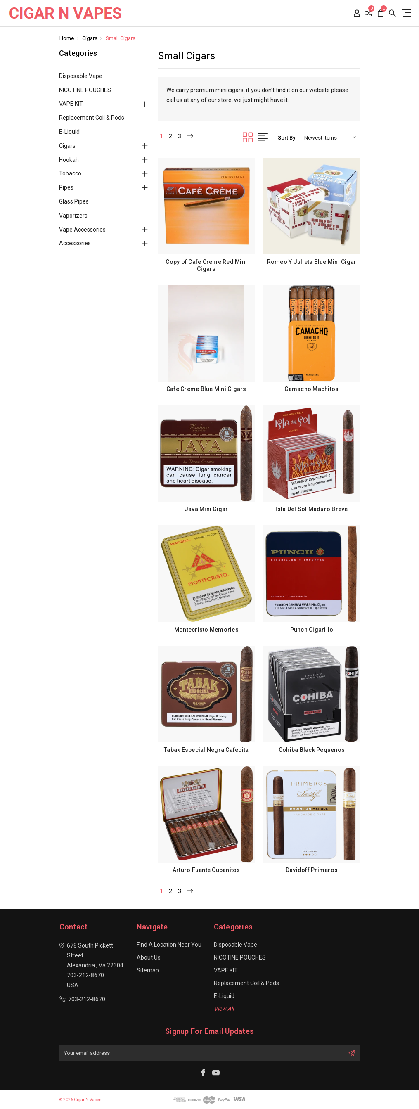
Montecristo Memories (206, 629)
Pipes (66, 187)
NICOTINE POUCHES (85, 90)
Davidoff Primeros (312, 870)
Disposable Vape (80, 76)
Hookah (69, 159)
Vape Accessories (82, 229)
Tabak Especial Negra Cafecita (206, 749)
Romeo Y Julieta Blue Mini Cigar (312, 261)
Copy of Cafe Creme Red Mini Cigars (206, 265)
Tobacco (70, 173)
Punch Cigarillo (312, 629)
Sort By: (287, 138)
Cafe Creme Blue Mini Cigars (206, 389)
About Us (149, 957)
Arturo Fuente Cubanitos (206, 870)
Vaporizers (73, 215)
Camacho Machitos (311, 389)
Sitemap (148, 970)
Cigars (67, 145)
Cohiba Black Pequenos (312, 749)
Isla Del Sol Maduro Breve (311, 509)
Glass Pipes (74, 201)
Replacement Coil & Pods (91, 117)
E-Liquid (69, 131)
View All (224, 1008)
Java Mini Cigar (206, 509)
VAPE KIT (71, 103)
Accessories (75, 243)
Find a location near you (169, 944)
